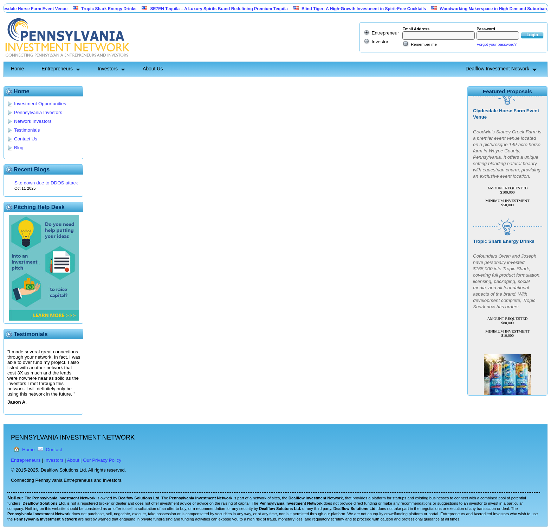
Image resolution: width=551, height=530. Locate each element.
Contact (54, 449)
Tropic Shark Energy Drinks (111, 8)
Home (17, 68)
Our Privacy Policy (102, 460)
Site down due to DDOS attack (46, 182)
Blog (19, 147)
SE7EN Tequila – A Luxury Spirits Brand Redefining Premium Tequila (221, 8)
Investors (108, 68)
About (73, 460)
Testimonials (27, 130)
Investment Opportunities (40, 103)
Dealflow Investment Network (497, 68)
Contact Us (25, 138)
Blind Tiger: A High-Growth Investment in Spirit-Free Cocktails (366, 8)
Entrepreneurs (57, 68)
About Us (153, 68)
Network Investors (33, 121)
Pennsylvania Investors (38, 112)
